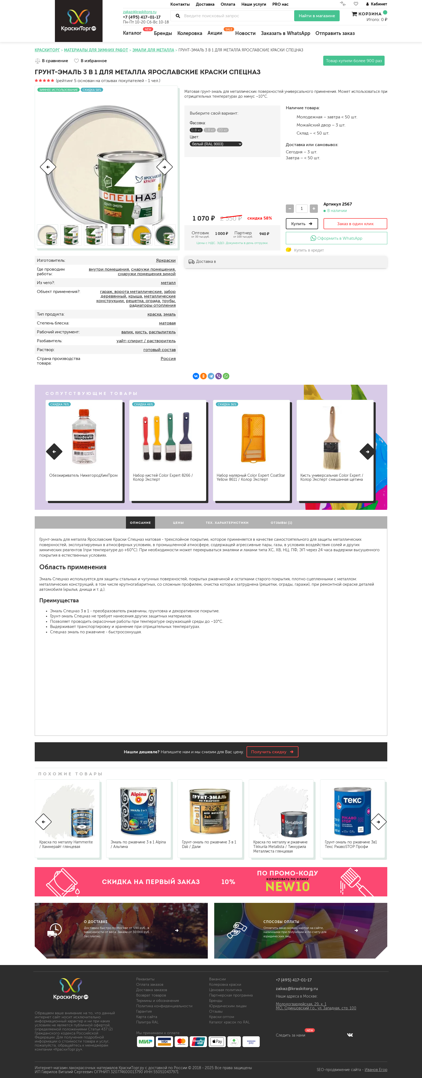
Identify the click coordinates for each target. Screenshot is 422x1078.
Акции (219, 31)
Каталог (136, 31)
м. (290, 117)
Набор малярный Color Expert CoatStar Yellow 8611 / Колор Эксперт (250, 476)
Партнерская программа (231, 995)
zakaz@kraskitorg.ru (139, 12)
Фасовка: (198, 123)
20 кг (222, 130)
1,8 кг (209, 130)
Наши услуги (253, 4)
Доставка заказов (151, 990)
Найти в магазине (317, 15)
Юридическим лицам (228, 1006)
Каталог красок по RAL (229, 1022)
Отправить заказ (335, 33)
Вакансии (217, 979)
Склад (290, 133)
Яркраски (166, 260)
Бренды (163, 33)
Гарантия (144, 1011)
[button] (48, 167)
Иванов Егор (376, 1070)
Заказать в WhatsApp (285, 33)
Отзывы (216, 1011)
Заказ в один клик (355, 223)
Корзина (369, 13)
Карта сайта (146, 1017)
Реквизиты (145, 979)
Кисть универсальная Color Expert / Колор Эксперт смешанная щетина (332, 476)
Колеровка (189, 33)
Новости (245, 33)
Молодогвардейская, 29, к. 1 (301, 1004)
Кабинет (376, 4)
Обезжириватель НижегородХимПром (68, 476)
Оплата (228, 4)
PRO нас (280, 4)
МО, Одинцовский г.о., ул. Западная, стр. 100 (316, 1008)
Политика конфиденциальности (164, 1006)
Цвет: (194, 137)
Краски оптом (221, 1017)
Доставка (205, 4)
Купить (302, 223)
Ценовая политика (225, 990)
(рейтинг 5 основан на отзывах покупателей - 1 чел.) (97, 80)
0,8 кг (196, 130)
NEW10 (287, 886)
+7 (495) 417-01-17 (142, 17)
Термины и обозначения (157, 1001)
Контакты (180, 4)
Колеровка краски (225, 984)
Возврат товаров (151, 995)
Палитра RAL (147, 1022)
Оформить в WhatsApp (336, 238)
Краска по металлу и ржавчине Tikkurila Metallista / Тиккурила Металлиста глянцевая (280, 846)
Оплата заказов (149, 984)
